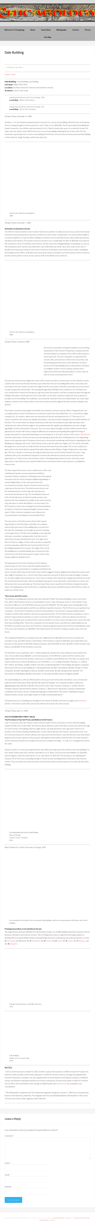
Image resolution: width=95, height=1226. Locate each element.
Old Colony (11, 941)
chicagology (47, 14)
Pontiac (82, 941)
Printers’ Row (10, 74)
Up (16, 67)
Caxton (70, 941)
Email (7, 1175)
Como (59, 941)
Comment (9, 1136)
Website (8, 1187)
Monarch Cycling (62, 1083)
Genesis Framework (82, 1218)
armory (71, 413)
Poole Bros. (82, 700)
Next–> (21, 67)
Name (8, 1163)
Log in (52, 1220)
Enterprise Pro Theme (61, 1218)
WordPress (44, 1220)
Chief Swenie (85, 434)
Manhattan (36, 941)
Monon (48, 941)
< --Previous (9, 67)
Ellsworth (13, 944)
